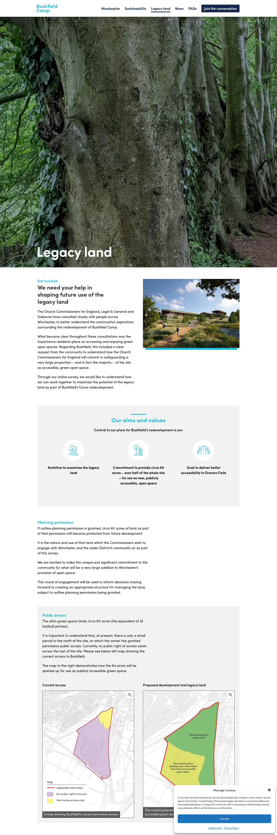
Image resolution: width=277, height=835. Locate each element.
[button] (269, 790)
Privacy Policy (231, 827)
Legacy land (160, 8)
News (179, 8)
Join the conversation (220, 8)
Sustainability (135, 8)
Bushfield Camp (47, 8)
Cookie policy (215, 827)
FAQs (192, 8)
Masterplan (110, 8)
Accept (224, 818)
